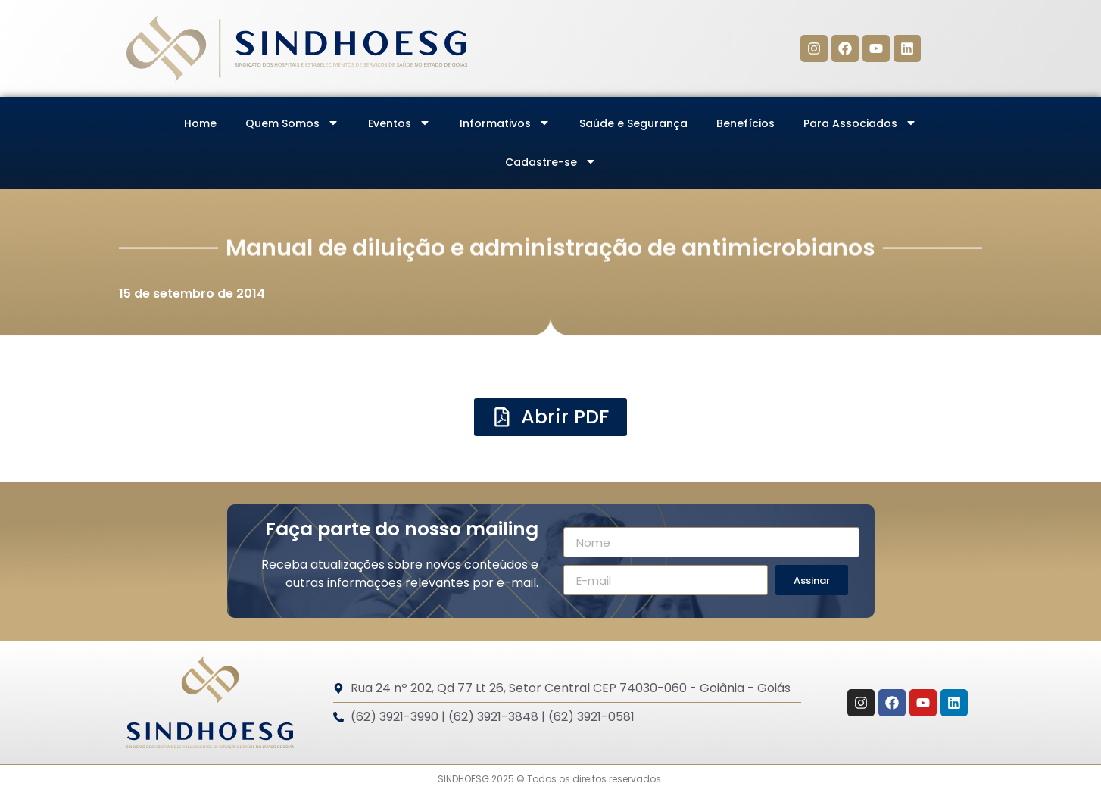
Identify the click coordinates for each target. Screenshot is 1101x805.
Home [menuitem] (200, 123)
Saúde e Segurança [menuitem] (633, 123)
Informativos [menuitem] (505, 123)
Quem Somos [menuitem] (292, 123)
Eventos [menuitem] (399, 123)
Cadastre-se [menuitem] (551, 162)
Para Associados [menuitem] (860, 123)
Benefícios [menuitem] (745, 123)
